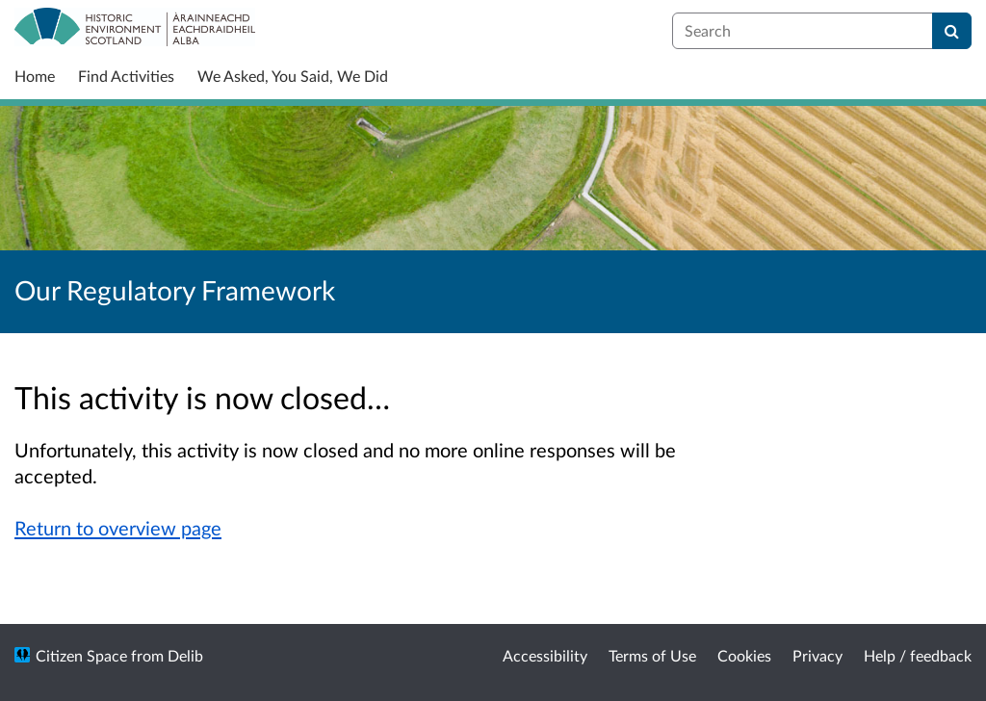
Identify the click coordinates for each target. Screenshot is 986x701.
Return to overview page (117, 527)
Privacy (817, 655)
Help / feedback (918, 655)
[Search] (952, 31)
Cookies (744, 655)
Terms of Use (652, 655)
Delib (185, 655)
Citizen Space (81, 655)
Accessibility (545, 655)
